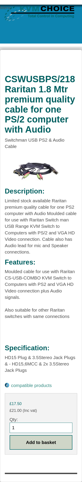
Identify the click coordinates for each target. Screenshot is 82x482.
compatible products (31, 385)
